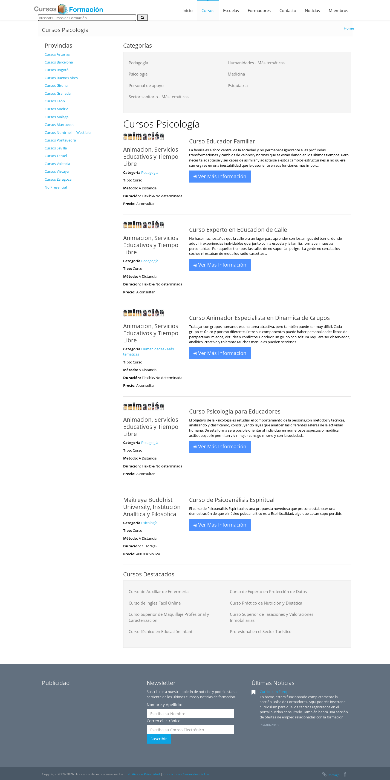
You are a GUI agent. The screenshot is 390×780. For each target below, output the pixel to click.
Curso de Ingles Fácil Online (155, 603)
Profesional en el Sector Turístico (260, 631)
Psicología (138, 74)
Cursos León (55, 101)
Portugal (330, 775)
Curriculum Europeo (276, 691)
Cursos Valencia (57, 163)
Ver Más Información (219, 176)
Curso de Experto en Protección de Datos (268, 591)
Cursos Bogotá (56, 69)
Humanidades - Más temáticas (256, 62)
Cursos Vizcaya (57, 171)
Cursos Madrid (56, 108)
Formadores (259, 10)
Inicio (188, 10)
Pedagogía (138, 62)
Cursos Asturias (57, 54)
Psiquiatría (238, 85)
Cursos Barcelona (59, 62)
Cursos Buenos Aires (61, 77)
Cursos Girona (56, 85)
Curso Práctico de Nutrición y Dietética (266, 603)
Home (349, 28)
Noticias (312, 10)
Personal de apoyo (146, 85)
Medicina (236, 74)
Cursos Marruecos (59, 124)
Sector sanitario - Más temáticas (159, 96)
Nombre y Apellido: (164, 704)
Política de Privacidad (144, 774)
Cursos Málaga (56, 116)
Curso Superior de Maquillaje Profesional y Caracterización (169, 617)
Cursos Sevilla (56, 148)
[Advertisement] (80, 274)
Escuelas (231, 10)
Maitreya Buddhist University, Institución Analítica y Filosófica (152, 507)
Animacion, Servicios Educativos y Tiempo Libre (150, 156)
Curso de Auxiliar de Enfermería (159, 591)
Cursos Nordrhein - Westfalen (69, 132)
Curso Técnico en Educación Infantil (162, 631)
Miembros (338, 10)
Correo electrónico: (164, 720)
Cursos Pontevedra (60, 140)
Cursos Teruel (56, 155)
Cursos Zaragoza (58, 179)
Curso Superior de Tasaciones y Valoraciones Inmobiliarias (271, 617)
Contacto (287, 10)
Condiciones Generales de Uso (186, 774)
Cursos (207, 10)
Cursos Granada (58, 93)
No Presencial (56, 187)
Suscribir (159, 738)
